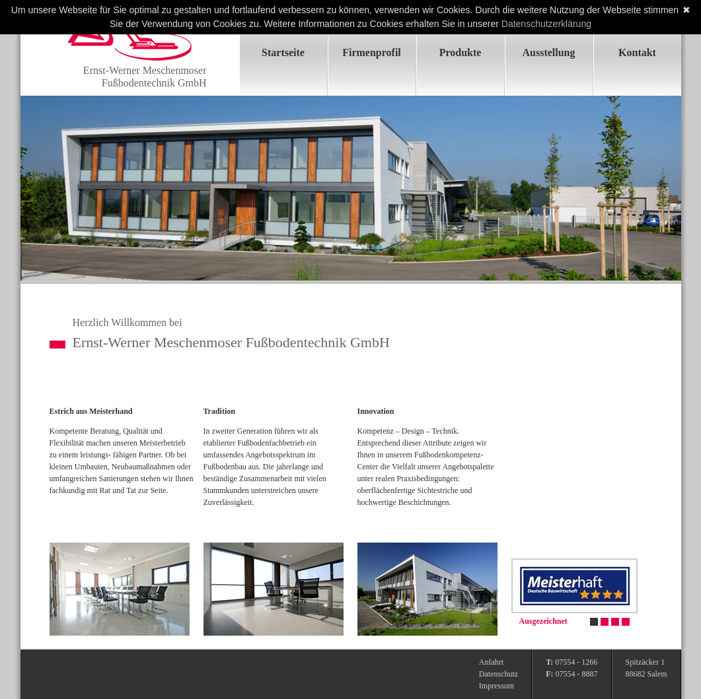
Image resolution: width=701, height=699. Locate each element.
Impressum (496, 685)
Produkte (460, 52)
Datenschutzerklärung (546, 23)
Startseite (283, 52)
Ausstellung (548, 52)
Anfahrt (491, 662)
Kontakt (637, 52)
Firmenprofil (371, 52)
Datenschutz (498, 674)
